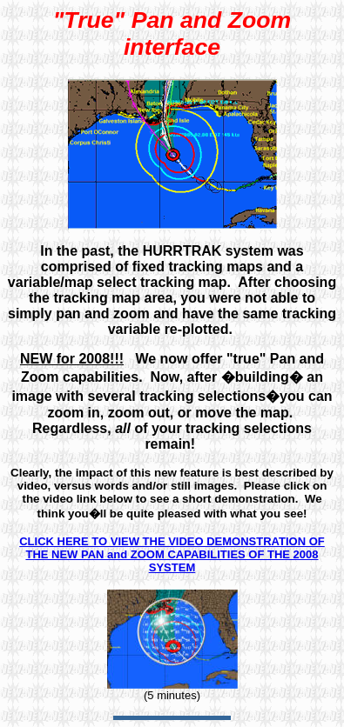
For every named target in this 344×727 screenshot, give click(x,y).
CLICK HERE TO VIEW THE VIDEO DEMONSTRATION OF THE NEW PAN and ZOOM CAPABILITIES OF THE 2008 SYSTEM (172, 554)
